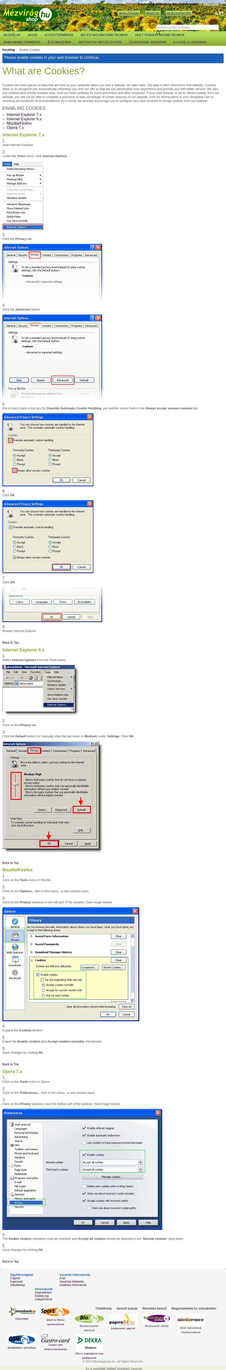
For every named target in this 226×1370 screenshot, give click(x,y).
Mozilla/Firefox (19, 123)
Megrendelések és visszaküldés (194, 1308)
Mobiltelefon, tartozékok (22, 1347)
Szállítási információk (73, 1285)
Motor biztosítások (190, 1327)
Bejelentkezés (179, 13)
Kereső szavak (128, 1308)
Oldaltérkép (17, 1285)
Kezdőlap (8, 50)
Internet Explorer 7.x (24, 115)
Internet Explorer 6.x (24, 119)
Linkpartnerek (43, 1299)
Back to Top (10, 642)
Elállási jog (42, 1296)
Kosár (196, 14)
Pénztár (153, 13)
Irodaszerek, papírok (123, 1328)
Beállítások (129, 13)
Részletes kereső (155, 1308)
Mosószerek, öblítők (157, 1325)
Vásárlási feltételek (71, 1281)
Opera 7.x (15, 128)
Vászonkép (21, 1318)
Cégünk (15, 1278)
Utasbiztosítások (191, 1332)
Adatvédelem (43, 1292)
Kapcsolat (211, 4)
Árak (62, 1278)
